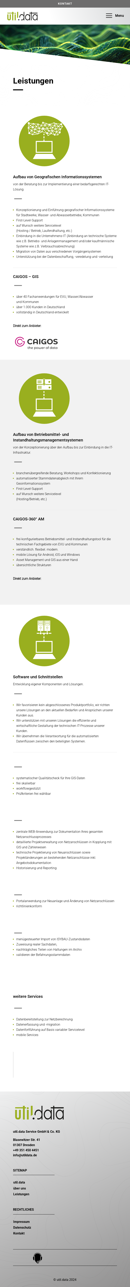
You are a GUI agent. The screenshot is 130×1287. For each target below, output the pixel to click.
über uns (19, 1188)
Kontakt (65, 3)
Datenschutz (22, 1227)
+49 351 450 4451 (26, 1150)
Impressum (21, 1222)
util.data (19, 1182)
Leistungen (21, 1194)
